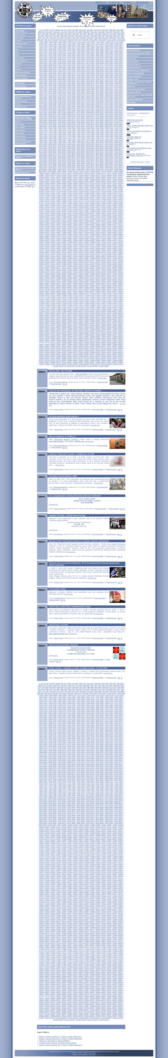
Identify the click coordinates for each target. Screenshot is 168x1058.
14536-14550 (95, 250)
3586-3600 (109, 77)
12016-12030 (61, 207)
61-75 (63, 30)
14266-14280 (61, 246)
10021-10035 (84, 171)
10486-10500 (95, 179)
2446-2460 (71, 61)
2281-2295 (53, 59)
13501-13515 (78, 232)
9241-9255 (100, 160)
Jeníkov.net (131, 86)
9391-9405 (109, 162)
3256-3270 (71, 73)
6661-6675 (90, 122)
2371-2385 (109, 59)
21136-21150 (81, 366)
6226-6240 (71, 116)
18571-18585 (84, 321)
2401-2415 (43, 61)
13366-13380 (61, 230)
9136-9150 (118, 158)
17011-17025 (95, 293)
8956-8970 (90, 156)
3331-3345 (118, 73)
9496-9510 (90, 164)
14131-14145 (44, 244)
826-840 (98, 38)
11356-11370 (72, 195)
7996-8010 (81, 142)
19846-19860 (112, 342)
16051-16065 (50, 278)
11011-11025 (67, 189)
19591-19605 (89, 339)
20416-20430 (117, 352)
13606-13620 (72, 234)
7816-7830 (53, 140)
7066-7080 (90, 128)
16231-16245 (100, 280)
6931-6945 (90, 126)
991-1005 (93, 40)
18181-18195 (44, 315)
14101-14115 (106, 242)
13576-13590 (50, 234)
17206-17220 (72, 297)
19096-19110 (55, 331)
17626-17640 (50, 305)
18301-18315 (50, 317)
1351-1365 (62, 46)
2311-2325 (71, 59)
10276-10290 (106, 175)
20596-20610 (84, 356)
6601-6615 (53, 122)
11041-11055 (89, 189)
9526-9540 (109, 164)
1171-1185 (119, 42)
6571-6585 (118, 120)
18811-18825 (95, 325)
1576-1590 (118, 48)
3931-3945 (71, 83)
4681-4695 (118, 93)
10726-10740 (106, 183)
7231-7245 (109, 130)
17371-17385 (112, 299)
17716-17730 (117, 305)
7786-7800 (118, 138)
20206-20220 (44, 350)
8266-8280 (81, 146)
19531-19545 (44, 339)
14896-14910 (112, 256)
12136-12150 (67, 209)
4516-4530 (100, 91)
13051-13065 (78, 225)
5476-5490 (109, 105)
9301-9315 (53, 162)
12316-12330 (117, 211)
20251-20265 (78, 350)
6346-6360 (62, 118)
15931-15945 (44, 276)
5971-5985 (81, 112)
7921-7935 (118, 140)
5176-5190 (90, 101)
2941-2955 (43, 69)
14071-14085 (84, 242)
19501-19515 (106, 337)
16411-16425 (67, 283)
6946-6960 (100, 126)
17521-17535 (55, 303)
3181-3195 (109, 71)
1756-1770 (62, 52)
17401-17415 (50, 301)
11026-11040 (78, 189)
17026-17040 (106, 293)
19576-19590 (78, 339)
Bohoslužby (19, 38)
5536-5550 (62, 107)
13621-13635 (84, 234)
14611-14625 (67, 252)
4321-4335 (62, 89)
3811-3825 (81, 81)
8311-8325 (109, 146)
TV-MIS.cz (128, 2)
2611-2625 (90, 63)
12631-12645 (100, 217)
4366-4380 (90, 89)
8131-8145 (81, 144)
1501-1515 (71, 48)
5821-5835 (71, 111)
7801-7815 (43, 140)
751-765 (60, 38)
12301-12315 (106, 211)
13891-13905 (117, 238)
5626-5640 (118, 107)
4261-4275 (109, 87)
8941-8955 (81, 156)
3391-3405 (71, 75)
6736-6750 (53, 124)
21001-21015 (50, 364)
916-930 (55, 40)
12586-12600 (67, 217)
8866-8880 (118, 154)
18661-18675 (67, 323)
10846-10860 (112, 185)
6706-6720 (118, 122)
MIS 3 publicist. (20, 130)
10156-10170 (100, 173)
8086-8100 (53, 144)
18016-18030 (89, 311)
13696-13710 (55, 236)
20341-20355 (61, 352)
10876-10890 (50, 187)
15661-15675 (95, 270)
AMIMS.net (100, 2)
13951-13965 (78, 240)
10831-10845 (100, 185)
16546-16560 (84, 285)
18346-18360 (84, 317)
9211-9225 (81, 160)
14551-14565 (106, 250)
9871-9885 (71, 169)
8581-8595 (109, 150)
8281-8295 (90, 146)
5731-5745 (100, 109)
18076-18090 (50, 313)
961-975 (78, 40)
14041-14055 (61, 242)
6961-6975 (109, 126)
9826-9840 (43, 169)
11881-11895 (44, 205)
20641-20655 (117, 356)
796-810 (83, 38)
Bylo (16, 49)
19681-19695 (72, 340)
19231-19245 (72, 333)
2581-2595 (71, 63)
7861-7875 (81, 140)
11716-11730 (89, 201)
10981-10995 (44, 189)
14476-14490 (50, 250)
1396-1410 (90, 46)
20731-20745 (100, 358)
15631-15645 (72, 270)
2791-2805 (118, 65)
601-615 (71, 36)
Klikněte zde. (79, 441)
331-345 (109, 32)
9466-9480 (71, 164)
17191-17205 (61, 297)
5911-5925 (43, 112)
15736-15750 (67, 272)
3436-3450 (100, 75)
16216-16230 (89, 280)
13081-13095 (100, 225)
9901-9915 (90, 169)
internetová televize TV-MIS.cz (66, 439)
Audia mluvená (20, 139)
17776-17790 (78, 307)
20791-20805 (61, 360)
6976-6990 (118, 126)
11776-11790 (50, 203)
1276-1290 (100, 44)
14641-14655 (89, 252)
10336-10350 (67, 177)
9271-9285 (118, 160)
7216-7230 (100, 130)
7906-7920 (109, 140)
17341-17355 (89, 299)
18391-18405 (117, 317)
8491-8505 (53, 150)
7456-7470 (81, 134)
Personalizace (20, 83)
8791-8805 (71, 154)
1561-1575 (109, 48)
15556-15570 (100, 268)
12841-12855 (89, 221)
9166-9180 (53, 160)
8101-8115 (62, 144)
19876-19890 (50, 344)
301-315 (94, 32)
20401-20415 (106, 352)
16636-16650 (67, 287)
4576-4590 (53, 93)
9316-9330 (62, 162)
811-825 (90, 38)
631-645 (86, 36)
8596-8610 (118, 150)
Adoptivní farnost (21, 43)
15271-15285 (55, 264)
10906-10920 (72, 187)
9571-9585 (53, 166)
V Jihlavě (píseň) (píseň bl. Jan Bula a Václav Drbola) (57, 1043)
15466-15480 (117, 266)
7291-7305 (62, 132)
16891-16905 (89, 291)
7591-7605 (81, 136)
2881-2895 (90, 67)
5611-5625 (109, 107)
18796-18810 (84, 325)
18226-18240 (78, 315)
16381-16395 (44, 283)
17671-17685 (84, 305)
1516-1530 (81, 48)
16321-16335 (84, 282)
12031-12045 (72, 207)
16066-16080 (61, 278)
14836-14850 (67, 256)
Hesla (17, 55)
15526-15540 (78, 268)
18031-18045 (100, 311)
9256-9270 (109, 160)
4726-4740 (62, 95)
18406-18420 (44, 319)
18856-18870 (44, 327)
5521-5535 (53, 107)
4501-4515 (90, 91)
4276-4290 (118, 87)
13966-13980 (89, 240)
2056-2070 (81, 55)
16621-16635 (55, 287)
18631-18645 (44, 323)
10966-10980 (117, 187)
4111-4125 (100, 85)
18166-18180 (117, 313)
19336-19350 (67, 335)
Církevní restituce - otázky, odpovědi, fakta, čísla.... (140, 95)
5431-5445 (81, 105)
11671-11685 (55, 201)
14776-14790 (106, 254)
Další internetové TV (134, 67)
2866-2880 (81, 67)
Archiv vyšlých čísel (22, 172)
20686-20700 (67, 358)
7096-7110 (109, 128)
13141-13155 (61, 226)
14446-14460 (112, 248)
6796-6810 (90, 124)
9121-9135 (109, 158)
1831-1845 (109, 52)
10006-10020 (73, 171)
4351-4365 (81, 89)
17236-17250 (95, 297)
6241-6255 (81, 116)
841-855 (105, 38)
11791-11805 (61, 203)
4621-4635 (81, 93)
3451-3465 (109, 75)
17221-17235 (84, 297)
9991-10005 (61, 171)
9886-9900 (81, 169)
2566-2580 (62, 63)
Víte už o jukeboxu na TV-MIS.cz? (62, 436)
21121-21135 (69, 366)
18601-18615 (106, 321)
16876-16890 (78, 291)
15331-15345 (100, 264)
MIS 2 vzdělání (20, 127)
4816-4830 (118, 95)
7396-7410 (43, 134)
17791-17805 (89, 307)
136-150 (97, 30)
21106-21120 (58, 366)
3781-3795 (62, 81)
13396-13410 (84, 230)
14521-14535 (84, 250)
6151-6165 (109, 114)
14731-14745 (72, 254)
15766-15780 (89, 272)
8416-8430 (90, 148)
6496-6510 (71, 120)
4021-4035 (43, 85)
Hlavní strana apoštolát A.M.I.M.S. (23, 97)
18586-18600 (95, 321)
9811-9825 (118, 168)
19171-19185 (112, 331)
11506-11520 (100, 197)
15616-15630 (61, 270)
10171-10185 (112, 173)
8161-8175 (100, 144)
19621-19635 (112, 339)
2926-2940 (118, 67)
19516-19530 (117, 337)
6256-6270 (90, 116)
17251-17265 (106, 297)
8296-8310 (100, 146)
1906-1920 (71, 54)
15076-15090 (78, 260)
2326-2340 (81, 59)
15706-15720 (44, 272)
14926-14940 (50, 258)
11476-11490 (78, 197)
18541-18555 (61, 321)
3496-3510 (53, 77)
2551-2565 (53, 63)
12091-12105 (117, 207)
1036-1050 (121, 40)
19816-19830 (89, 342)
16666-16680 (89, 287)
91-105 (75, 30)
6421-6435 (109, 118)
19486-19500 (95, 337)
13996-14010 (112, 240)
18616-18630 (117, 321)
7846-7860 (71, 140)
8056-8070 (118, 142)
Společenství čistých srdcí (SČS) (138, 53)
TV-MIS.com (114, 2)
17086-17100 (67, 295)
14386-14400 (67, 248)
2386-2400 (118, 59)
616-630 (79, 36)
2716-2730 (71, 65)
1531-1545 (90, 48)
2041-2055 (71, 55)
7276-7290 (53, 132)
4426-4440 (43, 91)
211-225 (49, 32)
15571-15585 (112, 268)
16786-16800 (95, 289)
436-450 (75, 34)
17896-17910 (84, 309)
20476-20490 (78, 354)
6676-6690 (100, 122)
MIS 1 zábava (19, 124)
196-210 (41, 32)
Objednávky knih (21, 107)
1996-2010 (43, 55)
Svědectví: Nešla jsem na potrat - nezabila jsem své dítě (71, 454)
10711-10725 (95, 183)
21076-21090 (106, 364)
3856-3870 (109, 81)
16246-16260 (112, 280)
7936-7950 (43, 142)
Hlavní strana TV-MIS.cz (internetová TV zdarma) (23, 118)
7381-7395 (118, 132)
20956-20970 (100, 362)
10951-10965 (106, 187)
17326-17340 (78, 299)
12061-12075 (95, 207)
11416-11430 (117, 195)
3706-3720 (100, 79)
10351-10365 (78, 177)
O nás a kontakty (21, 78)
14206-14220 (100, 244)
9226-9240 (90, 160)
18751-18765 (50, 325)
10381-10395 (100, 177)
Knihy (17, 66)
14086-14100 (95, 242)
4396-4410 (109, 89)
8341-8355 (43, 148)
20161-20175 (95, 348)
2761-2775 (100, 65)
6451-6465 (43, 120)
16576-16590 (106, 285)
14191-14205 (89, 244)
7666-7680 (43, 138)
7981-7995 (71, 142)
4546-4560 (118, 91)
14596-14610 (55, 252)
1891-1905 (62, 54)
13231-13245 (44, 228)
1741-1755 (53, 52)
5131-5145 (62, 101)
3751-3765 (43, 81)
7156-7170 (62, 130)
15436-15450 (95, 266)
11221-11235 (55, 193)
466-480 (90, 34)
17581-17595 (100, 303)
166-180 (112, 30)
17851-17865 (50, 309)
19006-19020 (72, 329)
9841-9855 (53, 169)
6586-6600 (43, 122)
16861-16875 (67, 291)
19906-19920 (72, 344)
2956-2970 (53, 69)
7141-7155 (53, 130)
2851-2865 (71, 67)
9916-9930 (100, 169)
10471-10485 (84, 179)
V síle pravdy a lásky (57, 589)
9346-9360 (81, 162)
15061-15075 (67, 260)
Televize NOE (131, 59)
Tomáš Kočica (58, 429)
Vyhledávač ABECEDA (135, 99)
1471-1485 (53, 48)
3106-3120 (62, 71)
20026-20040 (78, 346)
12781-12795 (44, 221)
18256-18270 (100, 315)
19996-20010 (55, 346)
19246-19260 (84, 333)
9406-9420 (118, 162)
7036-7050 (71, 128)
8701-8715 (100, 152)
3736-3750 (118, 79)
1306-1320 (118, 44)
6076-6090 (62, 114)
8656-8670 (71, 152)
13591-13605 (61, 234)
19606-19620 (100, 339)
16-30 (46, 30)
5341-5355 (109, 103)
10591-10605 (89, 181)
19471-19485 (84, 337)
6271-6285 (100, 116)
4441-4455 (53, 91)
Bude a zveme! (20, 35)
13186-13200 (95, 226)
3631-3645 (53, 79)
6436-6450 (118, 118)
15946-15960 (55, 276)
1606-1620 (53, 50)
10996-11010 (55, 189)
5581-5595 (90, 107)
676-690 (109, 36)
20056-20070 (100, 346)
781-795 (75, 38)
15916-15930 (117, 274)
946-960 (70, 40)
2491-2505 (100, 61)
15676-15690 (106, 270)
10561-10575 (67, 181)
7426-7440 (62, 134)
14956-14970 (72, 258)
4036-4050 (53, 85)
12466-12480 (61, 215)
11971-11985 (112, 205)
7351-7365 (100, 132)
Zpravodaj (18, 46)
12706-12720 (72, 219)
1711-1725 (118, 50)
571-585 (56, 36)
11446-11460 (55, 197)
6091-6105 (71, 114)
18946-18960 (112, 327)
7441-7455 (71, 134)
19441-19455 (61, 337)
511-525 (113, 34)
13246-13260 (55, 228)
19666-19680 (61, 340)
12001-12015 (50, 207)
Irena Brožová (58, 534)
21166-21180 (103, 366)
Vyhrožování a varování (58, 625)
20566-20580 (61, 356)
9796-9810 (109, 168)
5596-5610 (100, 107)
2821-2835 (53, 67)
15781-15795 (100, 272)
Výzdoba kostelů (21, 75)
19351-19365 (78, 335)
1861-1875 (43, 54)
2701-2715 (62, 65)
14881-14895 (100, 256)
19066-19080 (117, 329)
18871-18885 (55, 327)
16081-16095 (72, 278)
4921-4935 (100, 97)
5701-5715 (81, 109)
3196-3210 (118, 71)
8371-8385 (62, 148)
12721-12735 (84, 219)
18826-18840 (106, 325)
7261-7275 (43, 132)
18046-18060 (112, 311)
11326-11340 (50, 195)
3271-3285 (81, 73)
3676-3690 (81, 79)
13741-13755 (89, 236)
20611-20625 (95, 356)
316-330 (101, 32)
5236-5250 (43, 103)
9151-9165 (43, 160)
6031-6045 (118, 112)
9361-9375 (90, 162)
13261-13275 (67, 228)
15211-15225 (95, 262)
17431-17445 (72, 301)
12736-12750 (95, 219)
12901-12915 (50, 223)
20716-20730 (89, 358)
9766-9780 (90, 168)
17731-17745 (44, 307)
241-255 (64, 32)
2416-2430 (53, 61)
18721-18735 (112, 323)
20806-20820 (72, 360)
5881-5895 (109, 111)
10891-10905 (61, 187)
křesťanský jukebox (56, 441)
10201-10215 (50, 175)
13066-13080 (89, 225)
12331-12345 (44, 213)
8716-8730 (109, 152)
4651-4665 (100, 93)
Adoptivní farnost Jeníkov (136, 89)
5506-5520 (43, 107)
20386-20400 (95, 352)
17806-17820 (100, 307)
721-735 (45, 38)
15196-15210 (84, 262)
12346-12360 (55, 213)
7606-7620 (90, 136)
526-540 (120, 34)
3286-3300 (90, 73)
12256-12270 (72, 211)
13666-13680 (117, 234)
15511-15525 (67, 268)
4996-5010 (62, 99)
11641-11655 (117, 199)
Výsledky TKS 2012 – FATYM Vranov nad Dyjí (67, 515)
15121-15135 (112, 260)
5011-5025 (71, 99)
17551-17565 (78, 303)
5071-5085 (109, 99)
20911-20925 (67, 362)
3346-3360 (43, 75)
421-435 (68, 34)
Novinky (18, 122)
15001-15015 (106, 258)
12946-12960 (84, 223)
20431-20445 (44, 354)
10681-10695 (72, 183)
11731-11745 (100, 201)
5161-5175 (81, 101)
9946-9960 (118, 169)
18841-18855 (117, 325)
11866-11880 (117, 203)
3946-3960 (81, 83)
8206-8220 (43, 146)
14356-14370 (44, 248)
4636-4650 (90, 93)
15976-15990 (78, 276)
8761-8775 (53, 154)
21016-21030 (61, 364)
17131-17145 (100, 295)
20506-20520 (100, 354)
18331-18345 (72, 317)
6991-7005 (43, 128)
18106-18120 (72, 313)
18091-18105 (61, 313)
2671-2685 (43, 65)
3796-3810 (71, 81)
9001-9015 (118, 156)
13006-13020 (44, 225)
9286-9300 (43, 162)
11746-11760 (112, 201)
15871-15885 (84, 274)
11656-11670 (44, 201)
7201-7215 (90, 130)
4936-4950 (109, 97)
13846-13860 (84, 238)
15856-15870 (72, 274)
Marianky (18, 63)
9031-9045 (53, 158)
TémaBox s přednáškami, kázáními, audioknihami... (139, 82)
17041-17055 (117, 293)
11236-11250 (67, 193)
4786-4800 (100, 95)
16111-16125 (95, 278)
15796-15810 (112, 272)
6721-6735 (43, 124)
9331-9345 (71, 162)
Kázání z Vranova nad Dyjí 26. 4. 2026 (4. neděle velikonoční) (60, 1039)
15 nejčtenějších (20, 86)
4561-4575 (43, 93)
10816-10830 (89, 185)
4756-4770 (81, 95)
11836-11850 (95, 203)
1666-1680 (90, 50)
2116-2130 (118, 55)
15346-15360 (112, 264)
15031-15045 (44, 260)
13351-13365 (50, 230)
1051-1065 (44, 42)
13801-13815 (50, 238)
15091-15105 (89, 260)
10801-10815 (78, 185)
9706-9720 (53, 168)
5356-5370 (118, 103)
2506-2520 (109, 61)
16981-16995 (72, 293)
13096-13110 (112, 225)
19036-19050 (95, 329)
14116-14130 (117, 242)
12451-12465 (50, 215)
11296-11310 (112, 193)
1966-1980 (109, 54)
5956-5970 (71, 112)
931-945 (63, 40)
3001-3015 (81, 69)
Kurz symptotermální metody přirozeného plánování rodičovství (75, 496)
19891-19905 (61, 344)
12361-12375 (67, 213)
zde (28, 183)
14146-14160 (55, 244)
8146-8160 (90, 144)
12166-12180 (89, 209)
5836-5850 (81, 111)
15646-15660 (84, 270)
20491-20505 (89, 354)
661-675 (101, 36)
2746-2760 (90, 65)
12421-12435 (112, 213)
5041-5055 (90, 99)
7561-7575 (62, 136)
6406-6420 (100, 118)
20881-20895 (44, 362)
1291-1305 (109, 44)
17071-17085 (55, 295)
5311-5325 (90, 103)
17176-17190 (50, 297)
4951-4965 (118, 97)
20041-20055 (89, 346)
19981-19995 (44, 346)
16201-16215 (78, 280)
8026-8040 (100, 142)
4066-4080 (71, 85)
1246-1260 (81, 44)
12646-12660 (112, 217)
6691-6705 (109, 122)
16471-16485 (112, 283)
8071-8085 (43, 144)
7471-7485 (90, 134)
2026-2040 (62, 55)
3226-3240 (53, 73)
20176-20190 (106, 348)
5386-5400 (53, 105)
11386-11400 (95, 195)
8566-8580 (100, 150)
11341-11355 (61, 195)
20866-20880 (117, 360)
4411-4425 (118, 89)
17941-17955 (117, 309)
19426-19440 (50, 337)
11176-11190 (106, 191)
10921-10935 (84, 187)
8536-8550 (81, 150)
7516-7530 (118, 134)
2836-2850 (62, 67)
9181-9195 (62, 160)
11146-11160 (84, 191)
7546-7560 (53, 136)
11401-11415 (106, 195)
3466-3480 (118, 75)
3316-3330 (109, 73)
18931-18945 (100, 327)
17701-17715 (106, 305)
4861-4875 (62, 97)
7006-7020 (53, 128)
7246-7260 (118, 130)
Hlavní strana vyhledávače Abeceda (24, 156)
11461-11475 (67, 197)
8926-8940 (71, 156)
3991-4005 (109, 83)
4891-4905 (81, 97)
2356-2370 (100, 59)
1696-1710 (109, 50)
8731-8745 (118, 152)
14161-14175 (67, 244)
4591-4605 (62, 93)
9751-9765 (81, 168)
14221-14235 (112, 244)
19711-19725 (95, 340)
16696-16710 (112, 287)
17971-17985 (55, 311)
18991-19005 (61, 329)
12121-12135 (55, 209)
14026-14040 (50, 242)
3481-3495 (43, 77)
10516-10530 (117, 179)
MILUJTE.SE (142, 2)
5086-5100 (118, 99)
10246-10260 (84, 175)
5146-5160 (71, 101)
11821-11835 (84, 203)
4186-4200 (62, 87)
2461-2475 (81, 61)
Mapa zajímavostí (21, 61)
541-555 (41, 36)
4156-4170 (43, 87)
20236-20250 (67, 350)
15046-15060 (55, 260)
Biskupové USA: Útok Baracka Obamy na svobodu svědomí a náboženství (79, 541)
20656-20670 (44, 358)
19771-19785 (55, 342)
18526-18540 (50, 321)
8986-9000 (109, 156)
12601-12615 (78, 217)
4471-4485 (71, 91)
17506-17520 (44, 303)
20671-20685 (55, 358)
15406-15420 (72, 266)
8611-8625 (43, 152)
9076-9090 (81, 158)
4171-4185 (53, 87)
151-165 (105, 30)
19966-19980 (117, 344)
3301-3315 (100, 73)
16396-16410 (55, 283)
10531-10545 (44, 181)
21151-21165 (92, 366)
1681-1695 (100, 50)
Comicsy (18, 104)
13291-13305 (89, 228)
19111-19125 (67, 331)
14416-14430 (89, 248)
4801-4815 (109, 95)
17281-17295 (44, 299)
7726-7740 (81, 138)
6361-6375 (71, 118)
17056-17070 (44, 295)
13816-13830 (61, 238)
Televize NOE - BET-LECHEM (60, 371)
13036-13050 (67, 225)
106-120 (82, 30)
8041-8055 (109, 142)
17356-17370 (100, 299)
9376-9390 (100, 162)
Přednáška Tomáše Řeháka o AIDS (63, 476)
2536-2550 (43, 63)
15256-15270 (44, 264)
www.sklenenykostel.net (58, 634)
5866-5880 (100, 111)
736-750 (53, 38)
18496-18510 (112, 319)
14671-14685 (112, 252)
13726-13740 (78, 236)
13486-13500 (67, 232)
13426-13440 (106, 230)
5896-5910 (118, 111)
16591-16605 (117, 285)
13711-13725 (67, 236)
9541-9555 (118, 164)
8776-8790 (62, 154)
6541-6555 (100, 120)
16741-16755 (61, 289)
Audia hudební (20, 136)
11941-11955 (89, 205)
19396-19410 (112, 335)
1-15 (41, 30)
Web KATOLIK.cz (133, 56)
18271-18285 (112, 315)
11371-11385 (84, 195)
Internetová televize (134, 65)
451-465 (83, 34)
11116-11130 (61, 191)
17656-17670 (72, 305)
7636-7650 (109, 136)
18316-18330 (61, 317)
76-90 (69, 30)
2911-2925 (109, 67)
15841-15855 (61, 274)
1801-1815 (90, 52)
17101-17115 (78, 295)
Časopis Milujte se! (133, 50)
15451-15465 (106, 266)
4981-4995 (53, 99)
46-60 (58, 30)
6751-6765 (62, 124)
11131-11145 (72, 191)
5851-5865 (90, 111)
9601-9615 (71, 166)
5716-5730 (90, 109)
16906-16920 (100, 291)
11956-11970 (100, 205)
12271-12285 (84, 211)
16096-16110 (84, 278)
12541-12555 (117, 215)
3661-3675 (71, 79)
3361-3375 (53, 75)
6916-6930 (81, 126)
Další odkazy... (132, 102)
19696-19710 (84, 340)
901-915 (48, 40)
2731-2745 (81, 65)
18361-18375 (95, 317)
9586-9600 (62, 166)
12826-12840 (78, 221)
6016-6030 (109, 112)
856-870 (113, 38)
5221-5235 (118, 101)
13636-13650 (95, 234)
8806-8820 (81, 154)
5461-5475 (100, 105)
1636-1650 (71, 50)
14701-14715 (50, 254)
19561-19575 (67, 339)
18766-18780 (61, 325)
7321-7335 (81, 132)
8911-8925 (62, 156)
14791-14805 (117, 254)
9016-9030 (43, 158)
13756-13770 (100, 236)
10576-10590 (78, 181)
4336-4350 (71, 89)
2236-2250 (109, 57)
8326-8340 (118, 146)
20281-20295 (100, 350)
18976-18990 (50, 329)
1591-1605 (43, 50)
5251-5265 (53, 103)
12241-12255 (61, 211)
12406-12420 (100, 213)
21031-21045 (72, 364)
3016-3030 (90, 69)
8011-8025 (90, 142)
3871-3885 (118, 81)
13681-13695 (44, 236)
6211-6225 (62, 116)
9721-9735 (62, 168)
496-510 (105, 34)
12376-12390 (78, 213)
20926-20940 (78, 362)
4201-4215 (71, 87)
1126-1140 (91, 42)
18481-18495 (100, 319)
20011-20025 (67, 346)
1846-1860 (118, 52)
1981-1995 (118, 54)
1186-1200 (43, 44)
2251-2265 (118, 57)
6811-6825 (100, 124)
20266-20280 (89, 350)
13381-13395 (72, 230)
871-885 (120, 38)
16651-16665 (78, 287)
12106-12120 (44, 209)
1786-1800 (81, 52)
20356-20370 (72, 352)
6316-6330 (43, 118)
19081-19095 (44, 331)
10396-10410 (112, 177)
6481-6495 (62, 120)
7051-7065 (81, 128)
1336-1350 (53, 46)
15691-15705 (117, 270)
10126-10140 (78, 173)
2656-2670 (118, 63)
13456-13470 (44, 232)
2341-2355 (90, 59)
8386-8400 (71, 148)
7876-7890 (90, 140)
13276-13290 (78, 228)
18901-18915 (78, 327)
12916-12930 (61, 223)
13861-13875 (95, 238)
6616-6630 (62, 122)
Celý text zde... (102, 378)
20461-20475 (67, 354)
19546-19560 (55, 339)
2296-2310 (62, 59)
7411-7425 (53, 134)
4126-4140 (109, 85)
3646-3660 (62, 79)
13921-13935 (55, 240)
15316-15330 (89, 264)
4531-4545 (109, 91)
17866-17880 (61, 309)
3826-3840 (90, 81)
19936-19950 (95, 344)
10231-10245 (72, 175)
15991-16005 (89, 276)
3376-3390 (62, 75)
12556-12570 (44, 217)
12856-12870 (100, 221)
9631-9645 (90, 166)
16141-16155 (117, 278)
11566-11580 (61, 199)
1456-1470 (43, 48)
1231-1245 (71, 44)
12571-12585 (55, 217)
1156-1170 (109, 42)
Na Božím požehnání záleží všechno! (63, 416)
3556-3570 (90, 77)
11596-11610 (84, 199)
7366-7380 (109, 132)
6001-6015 (100, 112)
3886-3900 (43, 83)
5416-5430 (71, 105)
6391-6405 (90, 118)
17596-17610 (112, 303)
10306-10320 (44, 177)
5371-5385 (43, 105)
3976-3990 (100, 83)
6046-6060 (43, 114)
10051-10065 (106, 171)
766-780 (68, 38)
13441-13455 (117, 230)
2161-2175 (62, 57)
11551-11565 (50, 199)
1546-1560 (100, 48)
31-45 (52, 30)
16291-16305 (61, 282)
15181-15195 (72, 262)
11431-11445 (44, 197)
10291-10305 (117, 175)
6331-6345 (53, 118)
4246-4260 (100, 87)
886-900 (40, 40)
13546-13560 (112, 232)
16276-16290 (50, 282)
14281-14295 (72, 246)
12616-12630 (89, 217)
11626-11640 (106, 199)
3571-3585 (100, 77)
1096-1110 (72, 42)
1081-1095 (62, 42)
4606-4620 (71, 93)
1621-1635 (62, 50)
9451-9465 (62, 164)
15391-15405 (61, 266)
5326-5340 (100, 103)
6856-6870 (43, 126)
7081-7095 (100, 128)
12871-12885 (112, 221)
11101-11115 (50, 191)
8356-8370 (53, 148)
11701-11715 (78, 201)
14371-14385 (55, 248)
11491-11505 (89, 197)
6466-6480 (53, 120)
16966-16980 (61, 293)
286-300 (86, 32)
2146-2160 (53, 57)
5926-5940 (53, 112)
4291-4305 (43, 89)
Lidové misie (19, 58)
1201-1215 (53, 44)
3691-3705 (90, 79)
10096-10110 (55, 173)
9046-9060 (62, 158)
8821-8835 (90, 154)
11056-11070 (100, 189)
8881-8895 (43, 156)
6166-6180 (118, 114)
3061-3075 (118, 69)
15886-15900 (95, 274)
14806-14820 (44, 256)
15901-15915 (106, 274)
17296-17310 (55, 299)
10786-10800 (67, 185)
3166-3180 (100, 71)
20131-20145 (72, 348)
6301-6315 (118, 116)
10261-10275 (95, 175)
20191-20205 (117, 348)
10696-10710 (84, 183)
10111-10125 (67, 173)
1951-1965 (100, 54)
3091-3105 (53, 71)
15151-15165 (50, 262)
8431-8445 (100, 148)
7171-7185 (71, 130)
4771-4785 (90, 95)
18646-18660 (55, 323)
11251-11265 (78, 193)
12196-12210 (112, 209)
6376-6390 (81, 118)
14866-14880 (89, 256)
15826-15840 (50, 274)
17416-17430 (61, 301)
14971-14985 (84, 258)
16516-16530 (61, 285)
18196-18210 (55, 315)
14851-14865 (78, 256)
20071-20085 (112, 346)
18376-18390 (106, 317)
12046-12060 (84, 207)
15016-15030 (117, 258)
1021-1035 (112, 40)
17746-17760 (55, 307)
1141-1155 (100, 42)
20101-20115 (50, 348)
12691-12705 (61, 219)
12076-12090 (106, 207)
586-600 (64, 36)
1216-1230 (62, 44)
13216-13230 (117, 226)
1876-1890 (53, 54)
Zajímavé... (19, 69)
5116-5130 (53, 101)
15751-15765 (78, 272)
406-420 (60, 34)
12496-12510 (84, 215)
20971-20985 (112, 362)
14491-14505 (61, 250)
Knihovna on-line (21, 101)
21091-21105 (117, 364)
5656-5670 (53, 109)
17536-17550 (67, 303)
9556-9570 (43, 166)
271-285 (79, 32)
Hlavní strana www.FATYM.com (21, 31)
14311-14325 (95, 246)
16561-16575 (95, 285)
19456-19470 (72, 337)
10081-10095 (44, 173)
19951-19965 (106, 344)
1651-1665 (81, 50)
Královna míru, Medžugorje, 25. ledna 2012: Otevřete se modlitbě (75, 391)
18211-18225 (67, 315)
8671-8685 (81, 152)
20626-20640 (106, 356)
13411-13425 (95, 230)
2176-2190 (71, 57)
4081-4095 (81, 85)
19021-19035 (84, 329)
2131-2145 (43, 57)
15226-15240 (106, 262)
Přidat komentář (56, 384)
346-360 (116, 32)
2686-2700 (53, 65)
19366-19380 (89, 335)
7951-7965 (53, 142)
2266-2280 (43, 59)
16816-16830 (117, 289)
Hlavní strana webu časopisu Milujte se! (25, 168)
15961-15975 (67, 276)
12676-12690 (50, 219)
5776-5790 (43, 111)
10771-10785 (55, 185)
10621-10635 (112, 181)
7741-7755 (90, 138)
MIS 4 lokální (19, 133)
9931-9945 (109, 169)
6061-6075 (53, 114)
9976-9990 (52, 171)
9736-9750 (71, 168)
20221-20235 (55, 350)
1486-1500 (62, 48)
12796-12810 (55, 221)
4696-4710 (43, 95)
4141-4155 (118, 85)
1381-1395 (81, 46)
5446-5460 (90, 105)
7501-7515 (109, 134)
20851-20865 (106, 360)
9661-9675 (109, 166)
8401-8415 (81, 148)
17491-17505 (117, 301)
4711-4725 (53, 95)
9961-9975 (43, 171)
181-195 (120, 30)
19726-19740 (106, 340)
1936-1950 (90, 54)
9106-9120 (100, 158)
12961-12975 (95, 223)
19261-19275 (95, 333)
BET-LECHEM (81, 374)
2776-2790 (109, 65)
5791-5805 (53, 111)
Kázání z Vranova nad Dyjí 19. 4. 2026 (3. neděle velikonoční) (60, 1045)
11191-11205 (117, 191)
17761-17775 (67, 307)
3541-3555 (81, 77)
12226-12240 (50, 211)
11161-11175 (95, 191)
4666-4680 (109, 93)
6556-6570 (109, 120)
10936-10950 (95, 187)
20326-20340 (50, 352)
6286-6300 (109, 116)
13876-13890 (106, 238)
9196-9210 (71, 160)
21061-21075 (95, 364)
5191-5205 (100, 101)
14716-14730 (61, 254)
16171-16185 (55, 280)
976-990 (85, 40)
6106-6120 (81, 114)
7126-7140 (43, 130)
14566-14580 (117, 250)
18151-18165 (106, 313)
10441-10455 (61, 179)
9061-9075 (71, 158)
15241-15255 (117, 262)
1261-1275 (90, 44)
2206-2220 (90, 57)
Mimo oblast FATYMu (22, 72)
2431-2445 (62, 61)
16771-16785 (84, 289)
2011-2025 (53, 55)
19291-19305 (117, 333)
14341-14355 (117, 246)
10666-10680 (61, 183)
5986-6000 (90, 112)
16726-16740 (50, 289)
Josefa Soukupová (60, 508)
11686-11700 (67, 201)
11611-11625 (95, 199)
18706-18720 (100, 323)
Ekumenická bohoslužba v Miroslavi (63, 645)
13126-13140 (50, 226)
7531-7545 (43, 136)
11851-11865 (106, 203)
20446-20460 (55, 354)
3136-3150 (81, 71)
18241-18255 (89, 315)
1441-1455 (118, 46)
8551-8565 (90, 150)
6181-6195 (43, 116)
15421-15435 (84, 266)
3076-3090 (43, 71)
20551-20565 (50, 356)
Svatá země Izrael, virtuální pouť (138, 70)
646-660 (94, 36)
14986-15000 (95, 258)
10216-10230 (61, 175)
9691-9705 (43, 168)
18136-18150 (95, 313)
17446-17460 (84, 301)
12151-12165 (78, 209)
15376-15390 (50, 266)
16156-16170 (44, 280)
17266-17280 (117, 297)
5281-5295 (71, 103)
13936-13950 (67, 240)
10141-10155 (89, 173)
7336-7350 (90, 132)
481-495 (98, 34)
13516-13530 (89, 232)
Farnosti (18, 40)
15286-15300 (67, 264)
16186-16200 (67, 280)
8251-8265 (71, 146)
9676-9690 (118, 166)
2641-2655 (109, 63)
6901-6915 (71, 126)
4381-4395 (100, 89)
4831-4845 (43, 97)
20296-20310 (112, 350)
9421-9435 (43, 164)
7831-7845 (62, 140)
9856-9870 (62, 169)
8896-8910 (53, 156)
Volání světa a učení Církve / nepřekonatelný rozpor (70, 607)
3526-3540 (71, 77)
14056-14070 (72, 242)
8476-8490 (43, 150)
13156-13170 (72, 226)
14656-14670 (100, 252)
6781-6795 (81, 124)
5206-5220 (109, 101)
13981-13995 (100, 240)
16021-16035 (112, 276)
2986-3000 (71, 69)
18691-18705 (89, 323)
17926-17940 (106, 309)
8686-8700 (90, 152)
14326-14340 (106, 246)
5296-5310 (81, 103)
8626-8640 (53, 152)
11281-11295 (100, 193)
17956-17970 (44, 311)
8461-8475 (118, 148)
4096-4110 (90, 85)
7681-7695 (53, 138)
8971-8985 (100, 156)
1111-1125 (81, 42)
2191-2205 (81, 57)
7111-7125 (118, 128)
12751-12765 (106, 219)
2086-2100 (100, 55)
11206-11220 (44, 193)
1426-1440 (109, 46)
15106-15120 (100, 260)
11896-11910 (55, 205)
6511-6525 (81, 120)
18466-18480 (89, 319)
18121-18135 (84, 313)
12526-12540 (106, 215)
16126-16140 (106, 278)
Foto (16, 52)
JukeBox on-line (132, 79)
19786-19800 (67, 342)
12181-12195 (100, 209)
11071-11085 (112, 189)
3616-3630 (43, 79)
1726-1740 (43, 52)
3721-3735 (109, 79)
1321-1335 (43, 46)
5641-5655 (43, 109)
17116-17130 (89, 295)
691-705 (116, 36)
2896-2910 (100, 67)
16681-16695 (100, 287)
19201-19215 (50, 333)
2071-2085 (90, 55)
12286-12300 (95, 211)
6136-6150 (100, 114)
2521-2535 (118, 61)
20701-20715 (78, 358)
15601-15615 (50, 270)
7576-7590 (71, 136)
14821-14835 (55, 256)
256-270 (71, 32)
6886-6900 (62, 126)
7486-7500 (100, 134)
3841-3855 (100, 81)
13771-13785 (112, 236)
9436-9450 (53, 164)
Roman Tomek (58, 409)
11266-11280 (89, 193)
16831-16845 (44, 291)
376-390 (45, 34)
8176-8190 (109, 144)
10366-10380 (89, 177)
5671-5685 (62, 109)
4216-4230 (81, 87)
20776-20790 (50, 360)
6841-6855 (118, 124)
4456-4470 (62, 91)
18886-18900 (67, 327)
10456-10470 (72, 179)
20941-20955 (89, 362)
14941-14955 (61, 258)
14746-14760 (84, 254)
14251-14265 (50, 246)
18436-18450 (67, 319)
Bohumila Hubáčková (60, 382)
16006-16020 (100, 276)
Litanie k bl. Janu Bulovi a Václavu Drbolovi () (55, 1041)
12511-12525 (95, 215)
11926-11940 (78, 205)
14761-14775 (95, 254)
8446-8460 (109, 148)
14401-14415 (78, 248)
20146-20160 (84, 348)
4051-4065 (62, 85)
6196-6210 (53, 116)
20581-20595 (72, 356)
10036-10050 (95, 171)
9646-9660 (100, 166)
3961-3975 (90, 83)
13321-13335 (112, 228)
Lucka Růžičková (59, 598)
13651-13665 (106, 234)
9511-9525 (100, 164)
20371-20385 (84, 352)
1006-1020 (102, 40)
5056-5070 (100, 99)
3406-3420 (81, 75)
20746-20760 (112, 358)
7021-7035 (62, 128)
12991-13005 (117, 223)
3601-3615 (118, 77)
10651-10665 (50, 183)
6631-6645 (71, 122)
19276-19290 (106, 333)
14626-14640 (78, 252)
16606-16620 (44, 287)
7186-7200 (81, 130)
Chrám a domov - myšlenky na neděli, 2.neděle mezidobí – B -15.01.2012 (78, 668)
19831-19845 (100, 342)
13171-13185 (84, 226)
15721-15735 (55, 272)
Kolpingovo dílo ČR (134, 92)
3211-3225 (43, 73)
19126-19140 (78, 331)
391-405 (53, 34)
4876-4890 (71, 97)
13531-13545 (100, 232)
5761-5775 (118, 109)
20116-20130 (61, 348)
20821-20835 (84, 360)
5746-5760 (109, 109)
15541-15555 (89, 268)
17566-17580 (89, 303)
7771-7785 (109, 138)
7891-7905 (100, 140)
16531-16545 (72, 285)
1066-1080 (53, 42)
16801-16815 (106, 289)
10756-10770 (44, 185)
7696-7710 (62, 138)
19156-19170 (100, 331)
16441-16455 (89, 283)
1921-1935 (81, 54)
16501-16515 (50, 285)
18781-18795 (72, 325)
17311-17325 (67, 299)
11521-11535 (112, 197)
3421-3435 (90, 75)
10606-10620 (100, 181)
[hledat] (139, 35)
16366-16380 (117, 282)
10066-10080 (118, 171)
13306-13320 (100, 228)
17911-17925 (95, 309)
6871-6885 (53, 126)
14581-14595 (44, 252)
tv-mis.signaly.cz (29, 185)
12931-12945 (72, 223)
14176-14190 (78, 244)
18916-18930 (89, 327)
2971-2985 (62, 69)
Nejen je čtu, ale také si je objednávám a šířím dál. (136, 154)
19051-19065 (106, 329)
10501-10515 (106, 179)
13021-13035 (55, 225)
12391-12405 (89, 213)
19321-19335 (55, 335)
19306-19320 (44, 335)
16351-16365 (106, 282)
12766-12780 (117, 219)
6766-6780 (71, 124)
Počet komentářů (102, 382)
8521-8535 (71, 150)
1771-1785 (71, 52)
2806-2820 (43, 67)
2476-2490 (90, 61)
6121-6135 (90, 114)
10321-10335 (55, 177)
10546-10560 (55, 181)
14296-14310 (84, 246)
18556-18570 (72, 321)
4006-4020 (118, 83)
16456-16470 (100, 283)
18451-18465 (78, 319)
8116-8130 (71, 144)
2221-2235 (100, 57)
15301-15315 (78, 264)
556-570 (49, 36)
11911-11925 (67, 205)
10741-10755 (117, 183)
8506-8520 (62, 150)
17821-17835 (112, 307)
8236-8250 (62, 146)
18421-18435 (55, 319)
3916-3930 (62, 83)
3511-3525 (62, 77)
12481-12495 (72, 215)
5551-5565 (71, 107)
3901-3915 (53, 83)
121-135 (90, 30)
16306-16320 (72, 282)
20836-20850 (95, 360)
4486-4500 (81, 91)
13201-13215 (106, 226)
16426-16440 (78, 283)
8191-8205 (118, 144)
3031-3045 (100, 69)
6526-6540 (90, 120)
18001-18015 (78, 311)
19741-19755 (117, 340)
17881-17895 (72, 309)
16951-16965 (50, 293)
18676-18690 (78, 323)
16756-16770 (72, 289)
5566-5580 (81, 107)
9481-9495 (81, 164)
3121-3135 (71, 71)
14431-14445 (100, 248)
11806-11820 (72, 203)
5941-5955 (62, 112)
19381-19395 (100, 335)
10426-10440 (50, 179)
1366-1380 (71, 46)
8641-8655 (62, 152)
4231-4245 (90, 87)
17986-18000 (67, 311)
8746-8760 (43, 154)
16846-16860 (55, 291)
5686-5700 (71, 109)
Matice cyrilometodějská (135, 73)
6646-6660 (81, 122)
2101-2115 (109, 55)
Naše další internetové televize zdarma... (23, 142)
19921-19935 (84, 344)
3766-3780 (53, 81)
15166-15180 (61, 262)
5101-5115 (43, 101)
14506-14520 (72, 250)
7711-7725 (71, 138)
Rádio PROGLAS (133, 62)
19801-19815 (78, 342)
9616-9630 (81, 166)
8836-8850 (100, 154)
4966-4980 (43, 99)
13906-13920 (44, 240)
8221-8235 (53, 146)
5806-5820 (62, 111)
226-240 (56, 32)
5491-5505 (118, 105)
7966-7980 (62, 142)
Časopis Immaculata (134, 76)
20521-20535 (112, 354)
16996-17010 (84, 293)
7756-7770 (100, 138)
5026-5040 (81, 99)
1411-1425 (100, 46)
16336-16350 (95, 282)
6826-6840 (109, 124)
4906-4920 (90, 97)
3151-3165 (90, 71)
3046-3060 (109, 69)
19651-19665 (50, 340)
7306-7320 (71, 132)
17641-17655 (61, 305)
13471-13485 (55, 232)
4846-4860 (53, 97)
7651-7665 (118, 136)
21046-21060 (84, 364)
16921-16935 (112, 291)
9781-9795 (100, 168)
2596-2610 (81, 63)
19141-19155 (89, 331)
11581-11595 (72, 199)
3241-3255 (62, 73)
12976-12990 (106, 223)
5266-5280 (62, 103)
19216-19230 (61, 333)
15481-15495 (44, 268)
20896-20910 (55, 362)
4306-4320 (53, 89)
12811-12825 (67, 221)
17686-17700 (95, 305)
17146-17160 (112, 295)
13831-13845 (72, 238)
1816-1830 (100, 52)
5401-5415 (62, 105)
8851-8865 (109, 154)
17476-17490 (106, 301)
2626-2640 (100, 63)
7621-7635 (100, 136)
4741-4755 (71, 95)
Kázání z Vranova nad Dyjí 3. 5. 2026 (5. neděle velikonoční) (60, 1037)
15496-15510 (55, 268)
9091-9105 (90, 158)
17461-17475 (95, 301)
